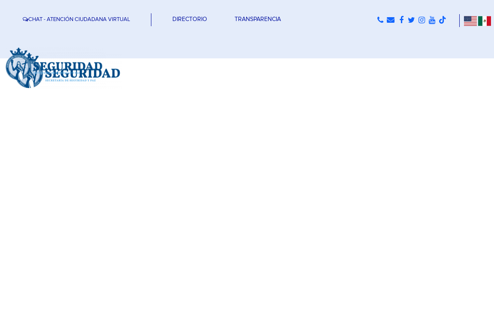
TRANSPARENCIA (258, 19)
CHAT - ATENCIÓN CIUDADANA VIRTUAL (76, 19)
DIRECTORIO (189, 19)
